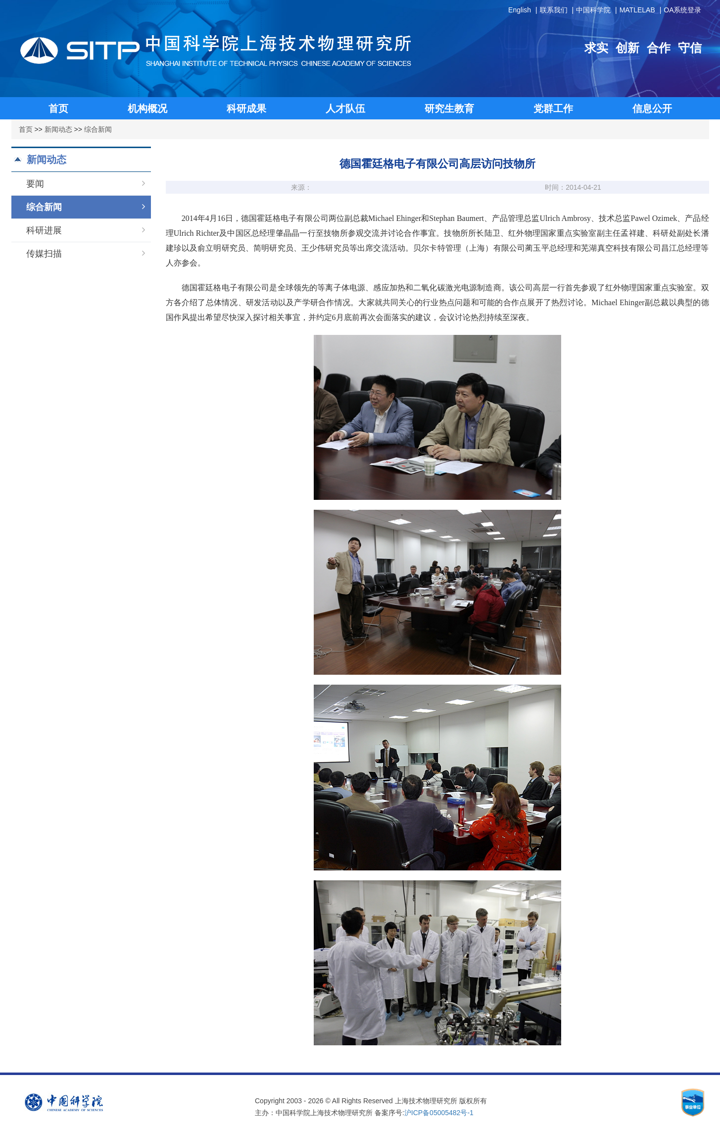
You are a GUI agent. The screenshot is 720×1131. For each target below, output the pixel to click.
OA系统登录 (682, 10)
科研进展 (85, 230)
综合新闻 (98, 129)
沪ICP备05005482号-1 (439, 1113)
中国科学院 (593, 10)
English (519, 10)
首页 (26, 129)
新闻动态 (58, 129)
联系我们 (554, 10)
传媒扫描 (85, 254)
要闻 (85, 184)
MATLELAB (637, 10)
